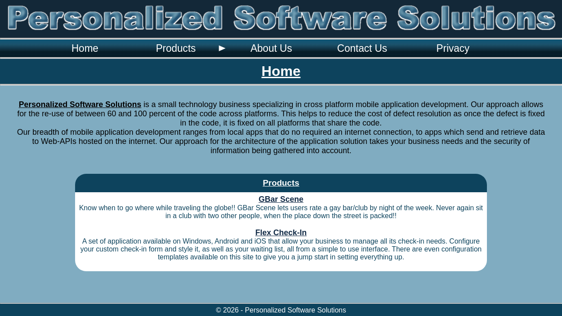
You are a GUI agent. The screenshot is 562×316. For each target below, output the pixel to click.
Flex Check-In (280, 232)
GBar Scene (281, 199)
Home (85, 48)
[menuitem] (85, 48)
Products (176, 48)
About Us (271, 48)
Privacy (453, 48)
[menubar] (269, 48)
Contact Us (362, 48)
